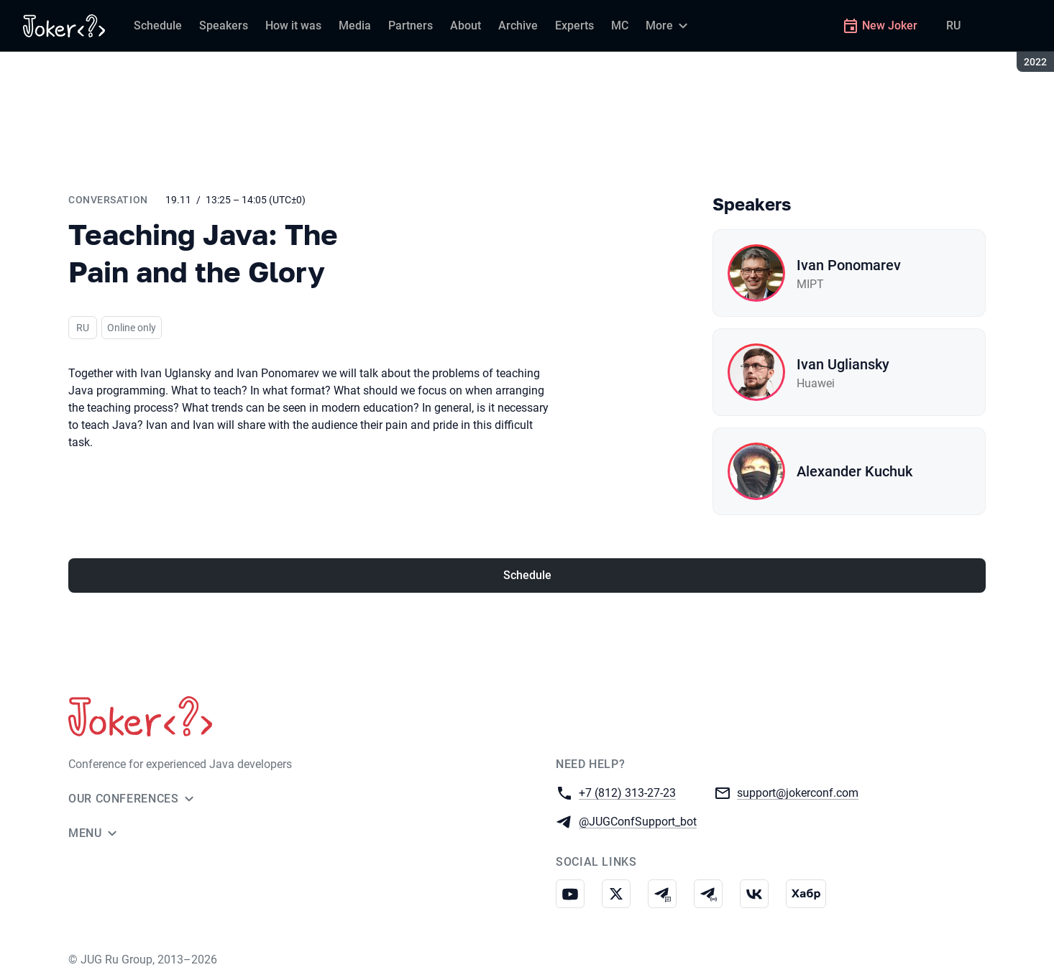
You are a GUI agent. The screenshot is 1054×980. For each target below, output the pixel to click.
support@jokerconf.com (797, 792)
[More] (668, 25)
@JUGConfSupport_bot (638, 820)
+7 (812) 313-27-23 (627, 792)
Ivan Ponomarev (849, 265)
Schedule (527, 575)
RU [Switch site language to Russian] (953, 25)
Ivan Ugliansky (843, 364)
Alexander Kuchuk (854, 471)
